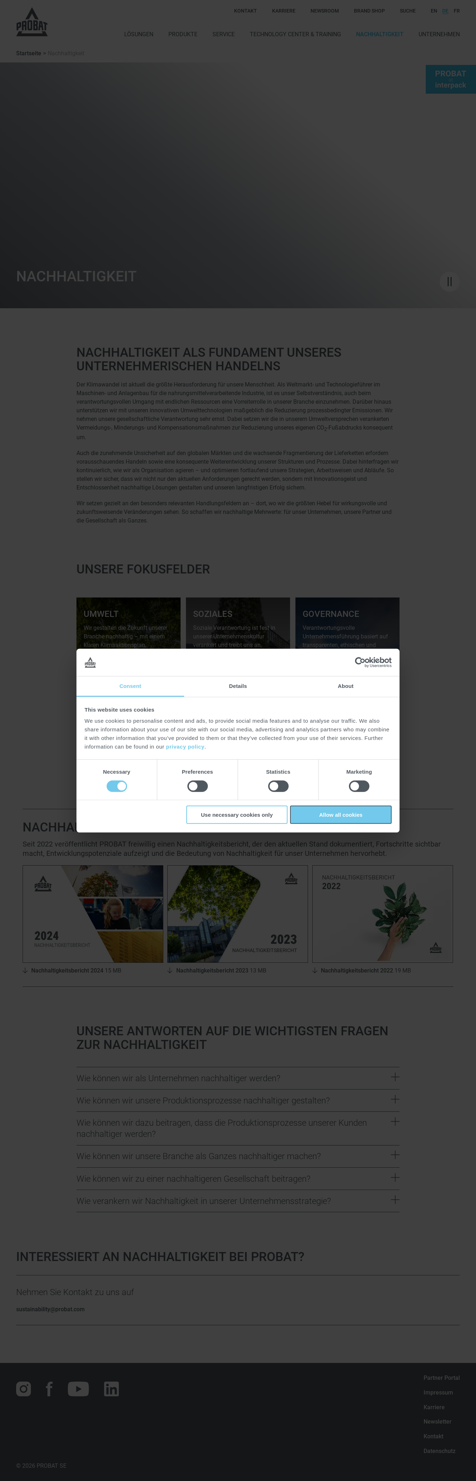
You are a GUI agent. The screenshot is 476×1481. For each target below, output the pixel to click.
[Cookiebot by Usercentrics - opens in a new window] (360, 662)
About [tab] (346, 686)
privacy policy (185, 747)
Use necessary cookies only (237, 815)
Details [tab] (238, 686)
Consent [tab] (130, 686)
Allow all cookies (341, 815)
